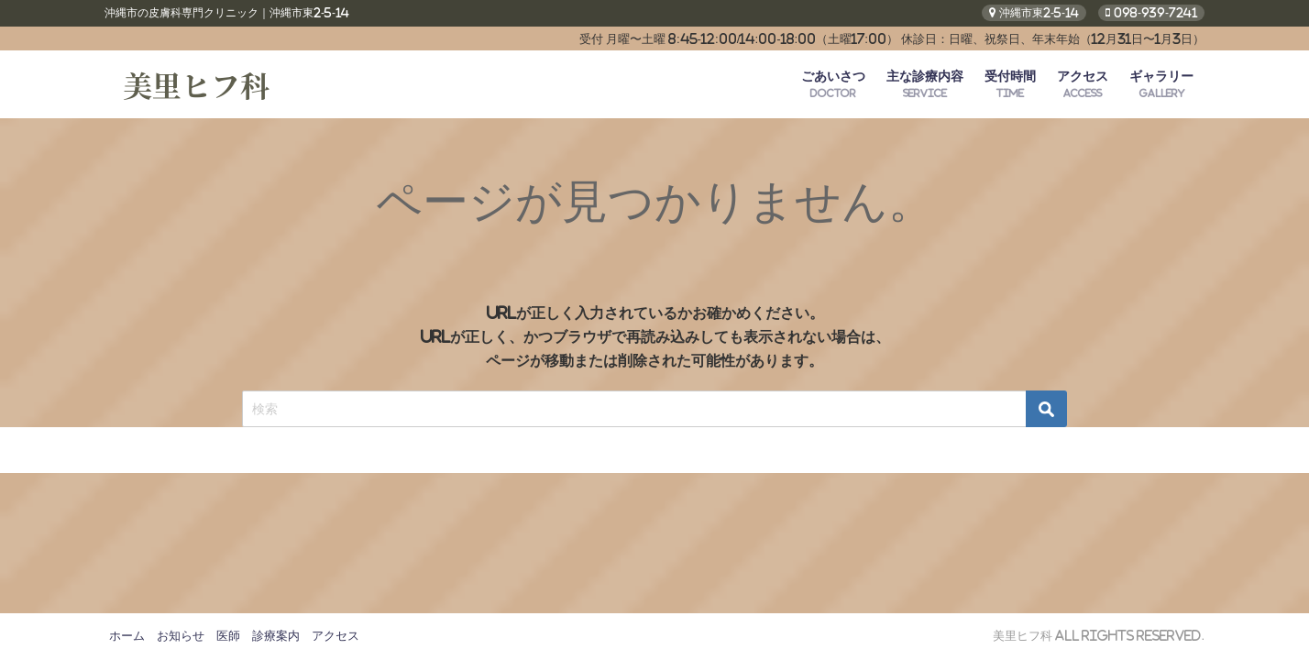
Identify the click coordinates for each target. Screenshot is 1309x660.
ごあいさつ (833, 84)
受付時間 (1010, 84)
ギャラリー (1161, 84)
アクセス (1082, 84)
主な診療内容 (924, 84)
